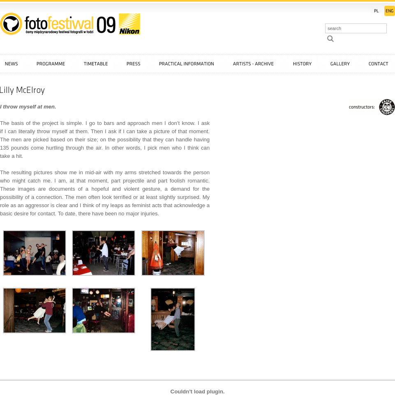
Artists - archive (253, 64)
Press (134, 64)
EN (389, 11)
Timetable (96, 64)
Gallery (340, 64)
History (302, 64)
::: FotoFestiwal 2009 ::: (70, 24)
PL (376, 11)
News (11, 64)
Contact (378, 64)
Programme (51, 64)
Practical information (187, 64)
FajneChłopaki (372, 107)
